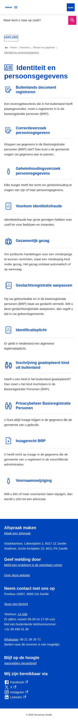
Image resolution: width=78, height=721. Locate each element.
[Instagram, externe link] (16, 692)
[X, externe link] (10, 687)
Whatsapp (11, 639)
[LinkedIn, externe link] (15, 697)
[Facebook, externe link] (16, 682)
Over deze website (17, 575)
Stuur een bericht (16, 604)
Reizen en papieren (44, 47)
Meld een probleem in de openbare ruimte (33, 565)
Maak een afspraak (17, 533)
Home (13, 47)
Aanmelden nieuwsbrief (20, 663)
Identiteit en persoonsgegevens (21, 52)
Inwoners (25, 47)
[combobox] (34, 20)
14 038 (22, 614)
